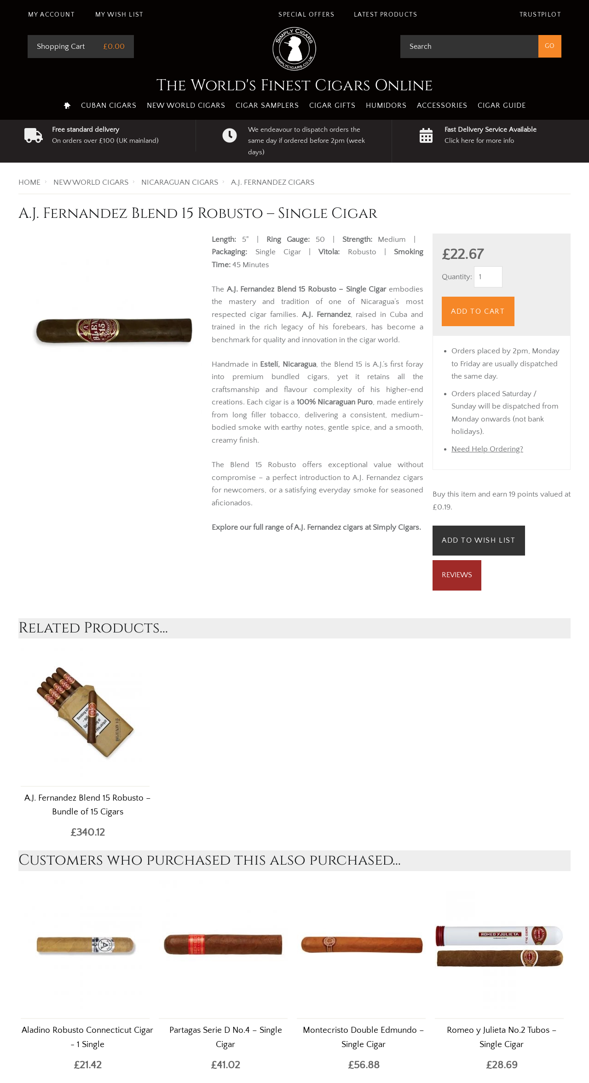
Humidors (386, 105)
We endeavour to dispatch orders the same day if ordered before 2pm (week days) (306, 141)
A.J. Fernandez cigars (328, 527)
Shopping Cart (61, 46)
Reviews (457, 575)
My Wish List (119, 14)
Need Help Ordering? (487, 449)
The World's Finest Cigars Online (294, 85)
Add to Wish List (479, 540)
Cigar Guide (502, 105)
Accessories (442, 105)
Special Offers (306, 14)
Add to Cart (478, 311)
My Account (51, 14)
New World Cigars (186, 105)
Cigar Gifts (332, 105)
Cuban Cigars (109, 105)
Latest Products (385, 14)
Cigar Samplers (267, 105)
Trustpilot (540, 14)
